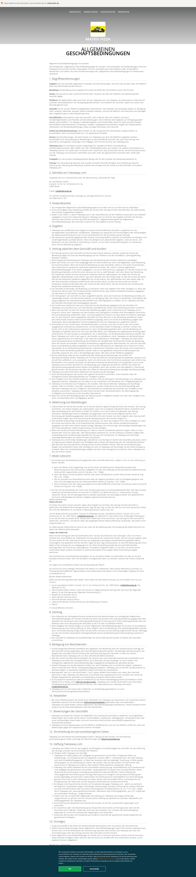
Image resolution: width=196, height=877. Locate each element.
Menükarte (75, 12)
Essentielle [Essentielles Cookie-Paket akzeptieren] (94, 869)
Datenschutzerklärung (110, 739)
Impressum (123, 12)
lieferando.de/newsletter (94, 702)
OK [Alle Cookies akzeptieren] (70, 869)
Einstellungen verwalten (106, 859)
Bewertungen (91, 12)
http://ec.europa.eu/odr (86, 682)
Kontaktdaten (108, 12)
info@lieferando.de (64, 191)
